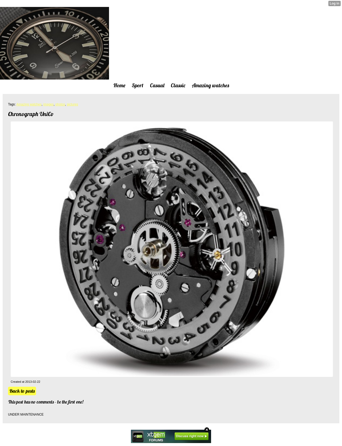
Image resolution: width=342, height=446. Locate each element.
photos (60, 104)
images (48, 104)
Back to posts (22, 391)
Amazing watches (28, 104)
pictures (72, 104)
